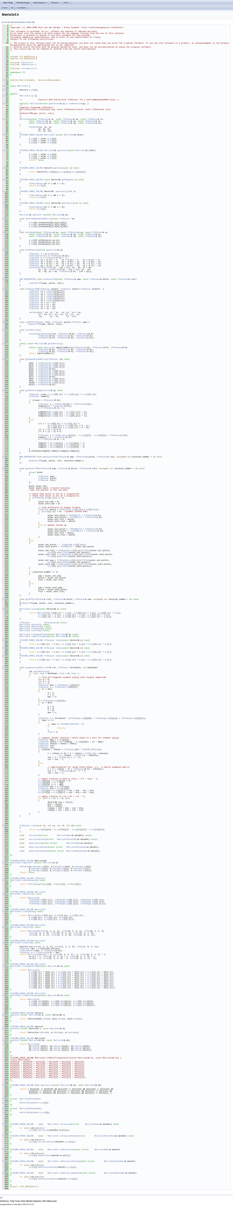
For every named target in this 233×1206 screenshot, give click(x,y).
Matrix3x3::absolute (21, 894)
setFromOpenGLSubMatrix (38, 218)
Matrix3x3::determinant (23, 880)
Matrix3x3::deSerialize (60, 1149)
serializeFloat (37, 839)
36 (5, 90)
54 (5, 119)
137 (5, 232)
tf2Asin (66, 544)
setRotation (75, 103)
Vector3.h (27, 62)
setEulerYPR (35, 283)
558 (5, 927)
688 (5, 1173)
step (41, 673)
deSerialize (35, 843)
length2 (52, 253)
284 (5, 456)
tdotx (59, 640)
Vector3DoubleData (29, 1112)
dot (40, 1001)
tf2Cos (50, 291)
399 (5, 648)
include (5, 8)
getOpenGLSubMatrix (35, 359)
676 (5, 1149)
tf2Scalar (43, 119)
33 (5, 86)
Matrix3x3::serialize (59, 1124)
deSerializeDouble (39, 851)
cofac (34, 825)
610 (5, 1028)
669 (5, 1136)
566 (5, 942)
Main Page (8, 3)
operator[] (62, 191)
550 (5, 911)
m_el (31, 90)
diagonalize (31, 667)
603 (5, 1015)
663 (5, 1124)
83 (5, 168)
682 (5, 1161)
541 (5, 894)
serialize (34, 835)
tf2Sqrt (59, 404)
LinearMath (21, 8)
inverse (35, 630)
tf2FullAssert (36, 183)
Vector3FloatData (29, 1102)
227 (5, 359)
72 (5, 150)
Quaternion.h (29, 64)
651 (5, 1102)
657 (5, 1112)
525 (5, 862)
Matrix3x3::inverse (20, 942)
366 (5, 599)
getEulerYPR (35, 460)
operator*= (38, 214)
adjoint (35, 624)
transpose (36, 628)
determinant (50, 622)
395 (5, 640)
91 (5, 179)
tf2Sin (50, 296)
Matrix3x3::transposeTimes (24, 966)
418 (5, 667)
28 (5, 80)
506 (5, 825)
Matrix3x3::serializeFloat (62, 1136)
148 (5, 250)
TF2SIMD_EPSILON (69, 724)
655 (5, 1108)
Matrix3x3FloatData (67, 839)
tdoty (59, 648)
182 (5, 289)
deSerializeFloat (38, 847)
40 (5, 95)
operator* (15, 1015)
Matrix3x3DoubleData (77, 851)
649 (5, 1098)
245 (5, 390)
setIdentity (31, 330)
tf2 (12, 8)
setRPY (28, 322)
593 (5, 995)
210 (5, 330)
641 (5, 1085)
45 (5, 103)
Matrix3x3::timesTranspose (24, 995)
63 (5, 134)
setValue (33, 127)
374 (5, 609)
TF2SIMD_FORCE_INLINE (31, 134)
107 (5, 203)
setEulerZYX (49, 279)
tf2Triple (33, 884)
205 (5, 322)
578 (5, 966)
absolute (36, 626)
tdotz (59, 655)
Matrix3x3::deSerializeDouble (64, 1173)
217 (5, 343)
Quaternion (54, 103)
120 (5, 218)
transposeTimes (39, 634)
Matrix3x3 (22, 86)
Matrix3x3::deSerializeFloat (63, 1161)
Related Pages (23, 3)
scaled (34, 609)
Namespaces (40, 3)
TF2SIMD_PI (74, 515)
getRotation (31, 390)
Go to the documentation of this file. (18, 22)
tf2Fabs (38, 497)
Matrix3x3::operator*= (22, 862)
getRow (65, 179)
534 (5, 880)
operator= (62, 150)
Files (67, 3)
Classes (55, 3)
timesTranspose (39, 636)
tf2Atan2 (64, 509)
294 (5, 468)
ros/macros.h (29, 68)
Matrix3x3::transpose (22, 911)
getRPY (28, 599)
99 (5, 191)
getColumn (58, 168)
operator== (46, 1085)
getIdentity (54, 343)
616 (5, 1040)
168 (5, 279)
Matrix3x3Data (64, 835)
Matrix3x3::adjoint (20, 927)
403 (5, 655)
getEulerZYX (49, 456)
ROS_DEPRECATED (28, 279)
